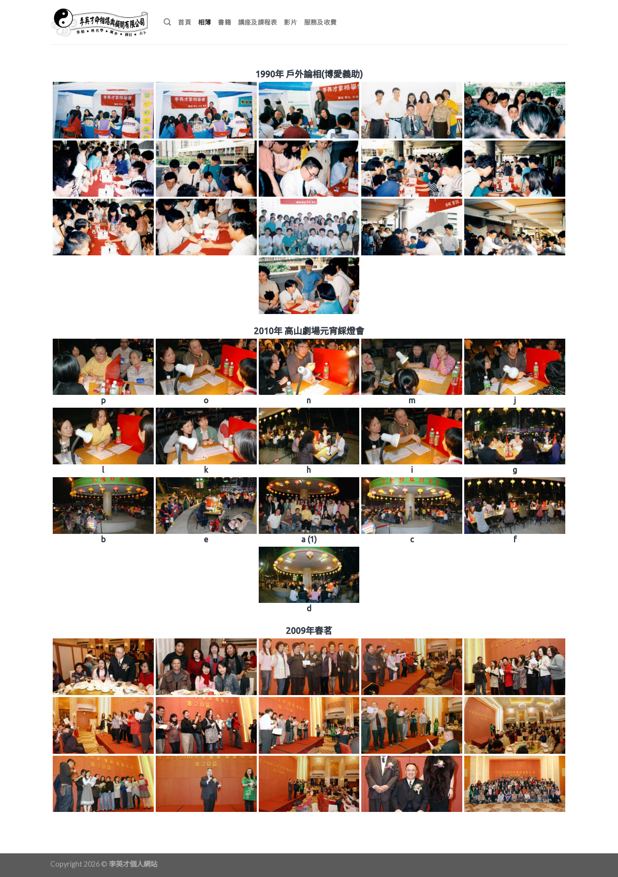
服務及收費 (320, 22)
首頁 (184, 22)
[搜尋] (167, 22)
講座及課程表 (257, 22)
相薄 (204, 22)
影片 (290, 22)
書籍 (224, 22)
